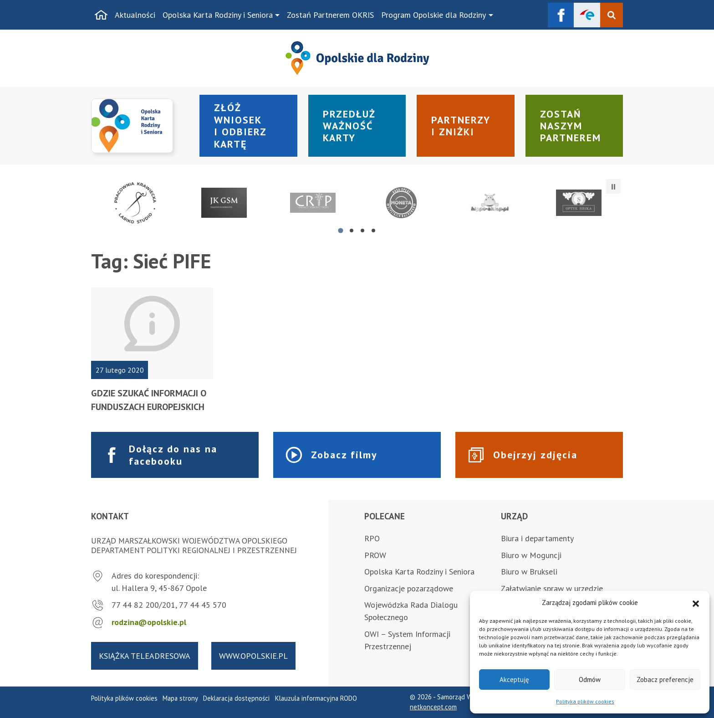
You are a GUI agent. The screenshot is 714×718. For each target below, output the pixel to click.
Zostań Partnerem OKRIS (330, 15)
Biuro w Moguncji (531, 555)
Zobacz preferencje (665, 679)
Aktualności (135, 15)
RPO (372, 538)
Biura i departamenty (537, 538)
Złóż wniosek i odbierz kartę (240, 125)
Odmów (590, 679)
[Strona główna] (101, 15)
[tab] (340, 230)
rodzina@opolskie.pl (149, 622)
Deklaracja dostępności (236, 698)
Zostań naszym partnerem (570, 126)
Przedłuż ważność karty (349, 126)
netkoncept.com (433, 707)
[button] (695, 602)
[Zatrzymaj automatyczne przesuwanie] (613, 186)
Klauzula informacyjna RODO (316, 698)
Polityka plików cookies (585, 701)
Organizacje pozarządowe (408, 588)
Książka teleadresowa (144, 656)
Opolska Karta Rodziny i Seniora (218, 15)
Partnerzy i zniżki (460, 125)
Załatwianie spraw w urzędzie (552, 588)
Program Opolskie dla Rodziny (433, 15)
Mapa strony (180, 698)
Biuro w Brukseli (529, 571)
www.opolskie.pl (253, 656)
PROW (375, 555)
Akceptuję (514, 679)
